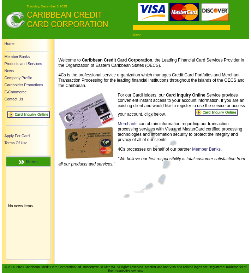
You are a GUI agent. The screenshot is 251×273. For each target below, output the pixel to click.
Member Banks (17, 56)
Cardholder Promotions (24, 85)
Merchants (128, 123)
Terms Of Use (16, 143)
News (9, 71)
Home (9, 43)
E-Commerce (16, 92)
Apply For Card (17, 136)
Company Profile (18, 78)
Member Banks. (207, 149)
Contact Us (14, 99)
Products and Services (23, 64)
